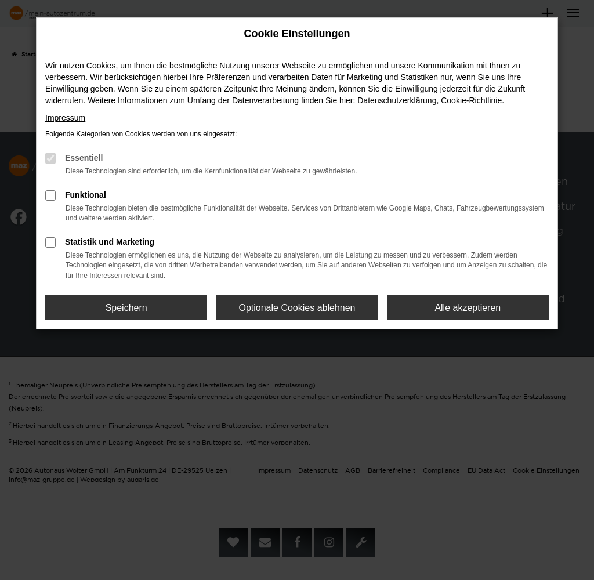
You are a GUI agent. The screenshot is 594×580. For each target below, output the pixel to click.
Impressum (65, 117)
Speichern (126, 308)
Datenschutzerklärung (396, 100)
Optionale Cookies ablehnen (296, 308)
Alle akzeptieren (467, 308)
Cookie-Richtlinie (471, 100)
